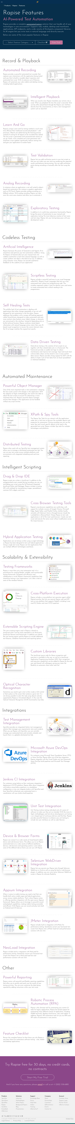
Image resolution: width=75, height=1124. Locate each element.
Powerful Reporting (17, 977)
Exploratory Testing (45, 208)
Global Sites (69, 1119)
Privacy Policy (17, 1120)
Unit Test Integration (46, 806)
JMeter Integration (44, 921)
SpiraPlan (4, 1102)
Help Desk (33, 1102)
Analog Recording (16, 183)
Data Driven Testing (46, 342)
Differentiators (49, 1105)
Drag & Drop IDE (16, 476)
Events (47, 1107)
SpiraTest (4, 1098)
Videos (32, 1105)
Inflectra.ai (5, 1111)
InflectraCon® (34, 1109)
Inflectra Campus (64, 1105)
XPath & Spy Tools (44, 414)
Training (32, 1107)
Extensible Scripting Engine (23, 627)
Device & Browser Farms (21, 836)
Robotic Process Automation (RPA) (44, 1002)
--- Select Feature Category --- (19, 43)
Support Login (63, 1100)
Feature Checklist (16, 1033)
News (46, 1098)
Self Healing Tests (16, 305)
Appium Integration (17, 890)
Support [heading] (32, 1096)
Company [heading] (48, 1096)
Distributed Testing (17, 444)
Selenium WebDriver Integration (46, 862)
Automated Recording (19, 70)
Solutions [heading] (19, 1096)
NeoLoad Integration (19, 948)
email (40, 1084)
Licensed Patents (29, 1120)
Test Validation (42, 155)
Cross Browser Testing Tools (51, 503)
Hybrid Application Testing (23, 537)
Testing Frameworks (17, 566)
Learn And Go (14, 125)
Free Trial (56, 43)
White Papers (20, 1102)
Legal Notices (6, 1120)
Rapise (14, 5)
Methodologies (20, 1100)
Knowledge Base (35, 1098)
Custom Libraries (43, 651)
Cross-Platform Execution (49, 593)
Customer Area (63, 1098)
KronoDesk (5, 1109)
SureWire (4, 1107)
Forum (32, 1100)
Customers (48, 1102)
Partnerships (48, 1100)
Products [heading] (4, 1096)
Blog (17, 1107)
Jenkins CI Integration (19, 779)
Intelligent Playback (45, 97)
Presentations (20, 1109)
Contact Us (48, 1109)
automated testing (34, 24)
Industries (18, 1098)
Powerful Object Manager (22, 386)
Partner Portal (63, 1102)
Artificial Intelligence (18, 247)
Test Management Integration (16, 721)
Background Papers (21, 1105)
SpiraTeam (5, 1100)
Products (7, 5)
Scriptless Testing (43, 275)
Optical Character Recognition (16, 686)
